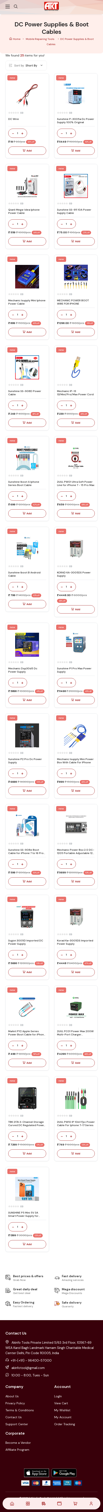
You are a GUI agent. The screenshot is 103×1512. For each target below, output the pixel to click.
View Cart (61, 1403)
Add (27, 151)
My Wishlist (62, 1410)
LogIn (58, 1396)
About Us (12, 1396)
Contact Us (13, 1417)
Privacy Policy (15, 1403)
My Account (63, 1417)
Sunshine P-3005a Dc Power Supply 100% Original (75, 120)
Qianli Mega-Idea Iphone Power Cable (24, 211)
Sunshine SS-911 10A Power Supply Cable (74, 211)
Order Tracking (64, 1424)
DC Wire (13, 119)
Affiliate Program (17, 1450)
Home (15, 39)
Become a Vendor (18, 1443)
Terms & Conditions (19, 1410)
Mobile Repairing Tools (40, 39)
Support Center (16, 1424)
